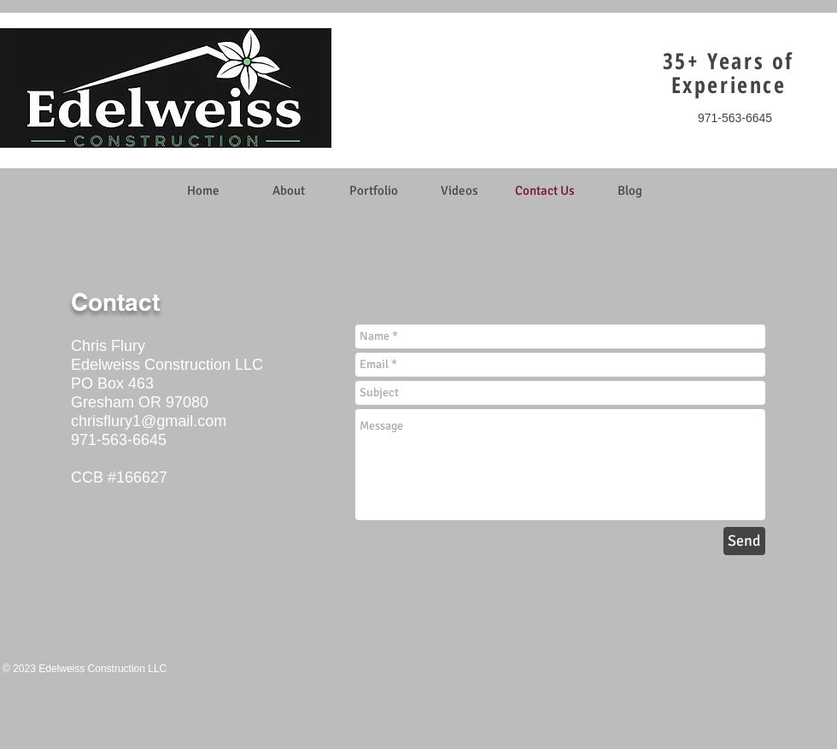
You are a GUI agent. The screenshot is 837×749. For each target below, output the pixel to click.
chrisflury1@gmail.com (148, 421)
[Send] (744, 541)
